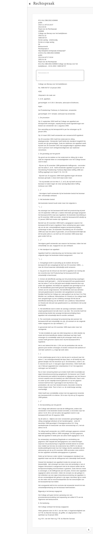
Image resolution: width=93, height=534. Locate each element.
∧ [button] (89, 529)
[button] (29, 3)
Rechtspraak (43, 3)
